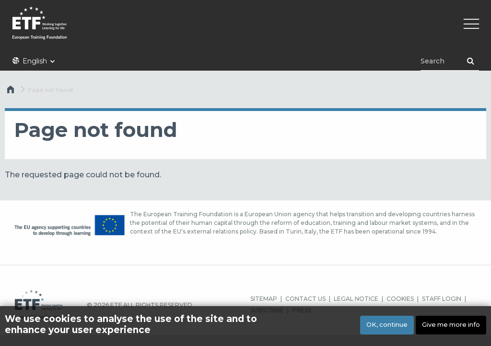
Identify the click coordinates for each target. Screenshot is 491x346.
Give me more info (451, 327)
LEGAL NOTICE (356, 298)
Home (11, 92)
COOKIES (400, 298)
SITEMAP (263, 298)
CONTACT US (305, 298)
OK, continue (387, 327)
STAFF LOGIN (441, 298)
